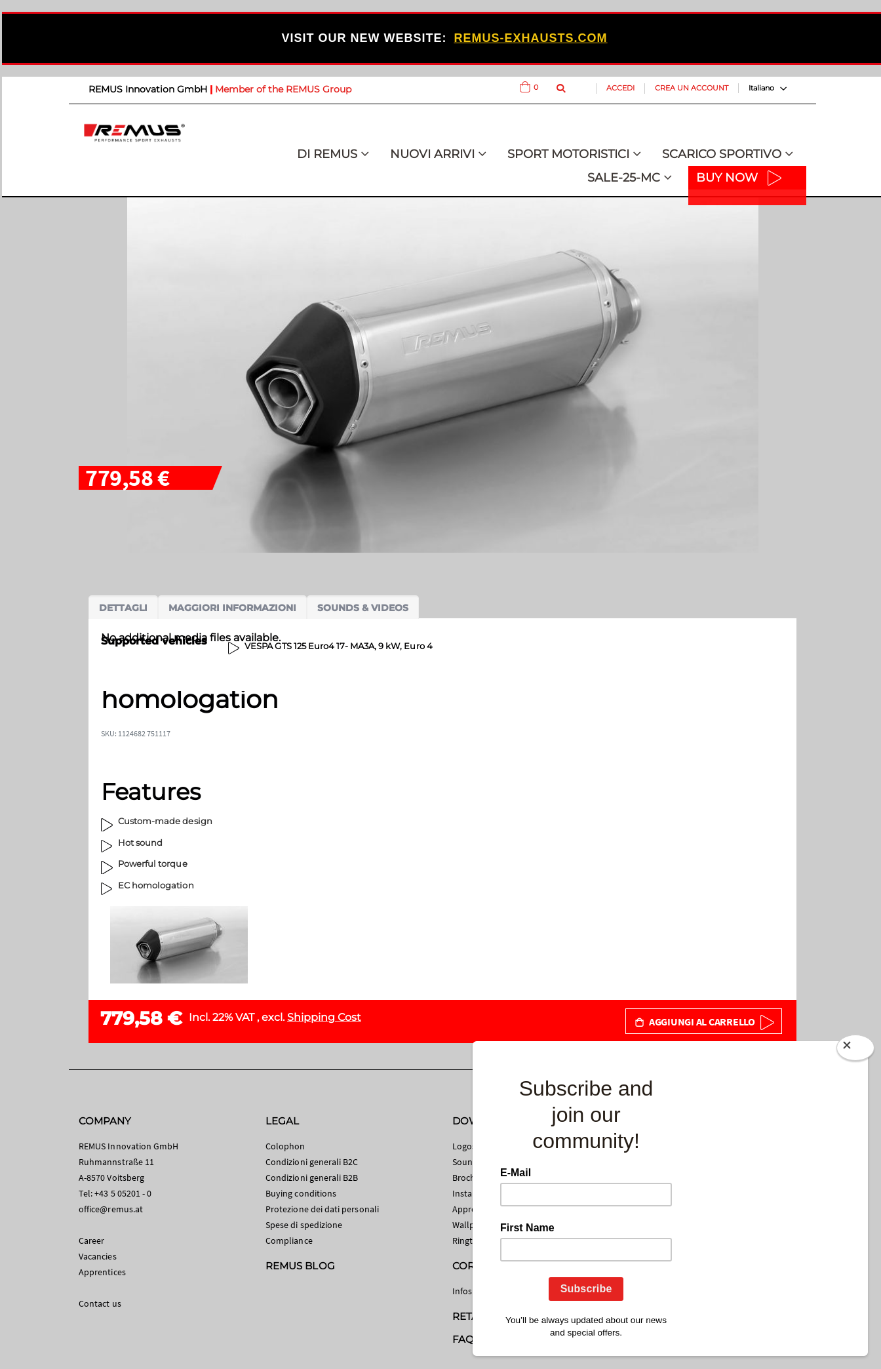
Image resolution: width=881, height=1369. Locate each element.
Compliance (289, 1240)
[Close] (855, 1050)
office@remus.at (111, 1209)
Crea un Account (691, 87)
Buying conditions (300, 1193)
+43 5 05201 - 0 (122, 1193)
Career (91, 1240)
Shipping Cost (324, 1017)
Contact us (100, 1303)
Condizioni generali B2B (312, 1177)
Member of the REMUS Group (283, 89)
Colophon (285, 1146)
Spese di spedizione (303, 1225)
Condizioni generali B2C (312, 1162)
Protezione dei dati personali (322, 1209)
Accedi (620, 87)
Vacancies (98, 1256)
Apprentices (102, 1272)
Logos (464, 1146)
